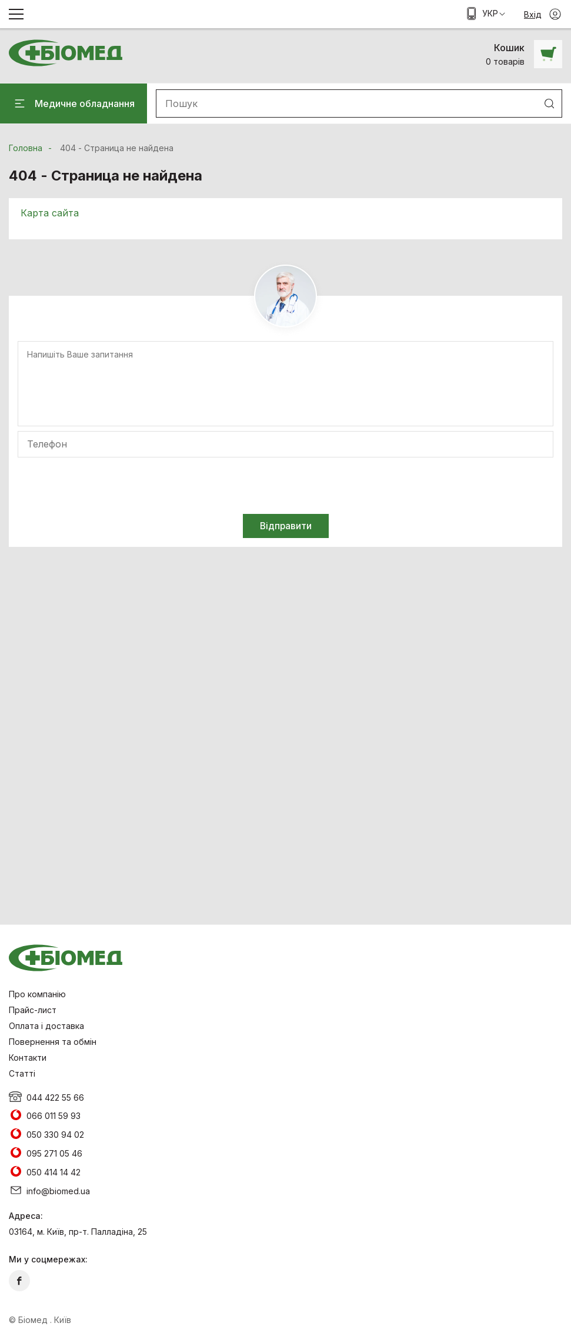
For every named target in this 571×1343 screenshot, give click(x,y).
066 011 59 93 (53, 1116)
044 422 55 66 (55, 1098)
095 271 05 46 (54, 1153)
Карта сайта (50, 213)
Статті (22, 1073)
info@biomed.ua (58, 1191)
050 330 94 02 (55, 1135)
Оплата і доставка (46, 1026)
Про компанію (37, 994)
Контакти (27, 1058)
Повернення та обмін (52, 1042)
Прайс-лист (32, 1010)
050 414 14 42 (53, 1172)
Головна (25, 148)
